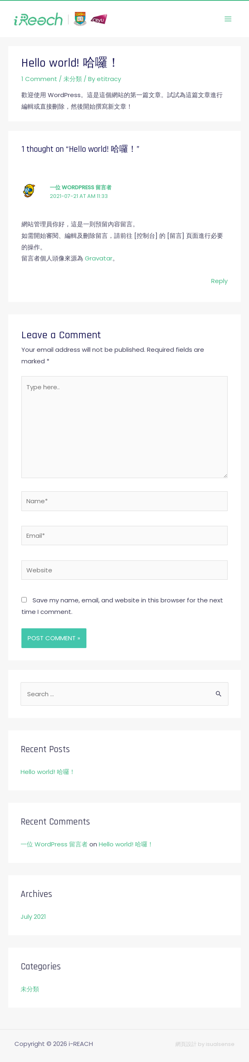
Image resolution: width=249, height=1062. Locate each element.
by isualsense (216, 1044)
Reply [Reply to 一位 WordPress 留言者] (219, 281)
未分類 (72, 78)
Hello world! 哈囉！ (48, 771)
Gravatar (98, 258)
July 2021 (33, 916)
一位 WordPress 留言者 (81, 187)
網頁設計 (186, 1044)
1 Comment (39, 78)
